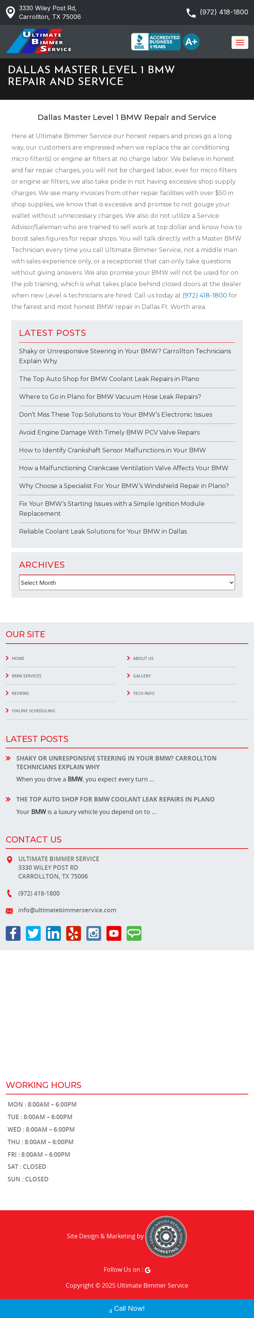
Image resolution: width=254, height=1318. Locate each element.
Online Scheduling (33, 710)
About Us (143, 658)
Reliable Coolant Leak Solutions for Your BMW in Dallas (103, 531)
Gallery (142, 676)
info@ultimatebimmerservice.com (67, 910)
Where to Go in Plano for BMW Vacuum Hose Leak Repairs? (110, 396)
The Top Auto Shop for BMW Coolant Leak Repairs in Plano (109, 379)
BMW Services (26, 676)
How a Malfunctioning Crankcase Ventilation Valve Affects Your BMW (124, 468)
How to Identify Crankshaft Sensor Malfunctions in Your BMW (112, 450)
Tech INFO (144, 693)
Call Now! (127, 1309)
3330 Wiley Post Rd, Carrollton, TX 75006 (50, 12)
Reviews (20, 693)
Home (18, 658)
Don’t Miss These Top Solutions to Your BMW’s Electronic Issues (115, 414)
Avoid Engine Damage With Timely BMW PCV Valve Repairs (109, 432)
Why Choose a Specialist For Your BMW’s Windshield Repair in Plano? (124, 486)
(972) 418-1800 (224, 12)
